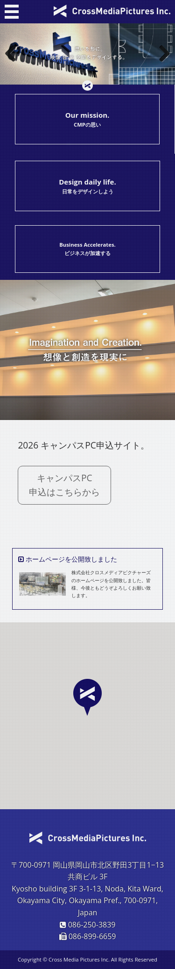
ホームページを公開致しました (71, 559)
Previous (14, 54)
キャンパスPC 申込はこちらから (69, 485)
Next (161, 54)
